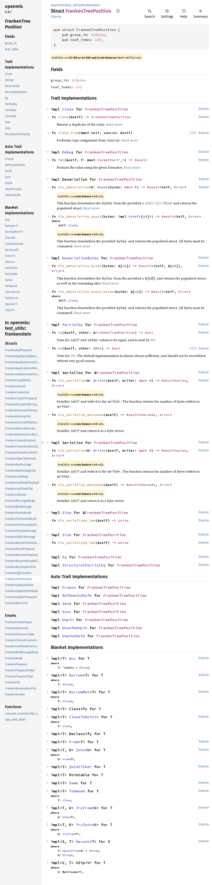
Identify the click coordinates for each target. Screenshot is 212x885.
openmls (57, 5)
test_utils (72, 5)
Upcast (83, 841)
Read (101, 187)
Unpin (68, 619)
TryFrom (84, 807)
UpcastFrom (70, 851)
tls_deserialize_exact (80, 216)
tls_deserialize (73, 187)
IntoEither (80, 766)
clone (63, 117)
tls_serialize (71, 380)
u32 (98, 40)
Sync (66, 611)
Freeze (69, 587)
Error (179, 187)
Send (66, 603)
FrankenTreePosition (106, 109)
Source (56, 16)
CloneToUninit (84, 717)
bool (149, 332)
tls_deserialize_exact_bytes (86, 291)
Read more (114, 124)
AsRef (133, 216)
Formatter (106, 160)
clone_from (68, 133)
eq (60, 332)
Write (98, 380)
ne (60, 348)
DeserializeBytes (80, 258)
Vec (144, 415)
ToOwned (77, 791)
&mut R (130, 187)
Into (80, 750)
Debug (68, 152)
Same (73, 783)
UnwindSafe (73, 636)
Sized (72, 225)
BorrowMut (79, 692)
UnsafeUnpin (74, 627)
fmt (61, 160)
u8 (145, 216)
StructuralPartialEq (83, 565)
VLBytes (98, 35)
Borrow (76, 675)
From (73, 741)
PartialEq (72, 324)
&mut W (145, 380)
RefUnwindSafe (77, 595)
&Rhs (97, 348)
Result (141, 160)
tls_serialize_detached (81, 415)
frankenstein (90, 5)
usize (181, 380)
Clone (68, 109)
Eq (64, 557)
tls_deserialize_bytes (80, 266)
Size (66, 512)
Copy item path (118, 10)
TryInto (84, 824)
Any (72, 658)
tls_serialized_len (76, 520)
